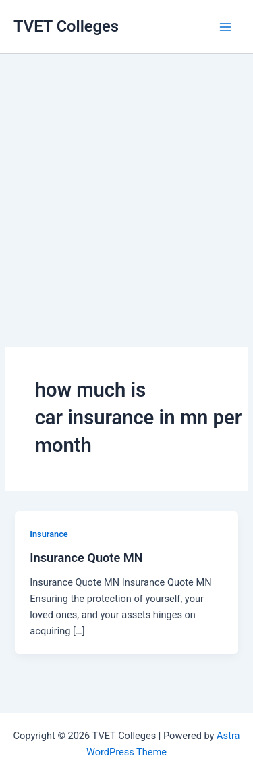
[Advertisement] (126, 180)
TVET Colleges (66, 26)
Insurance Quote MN (86, 558)
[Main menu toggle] (225, 27)
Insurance (48, 534)
